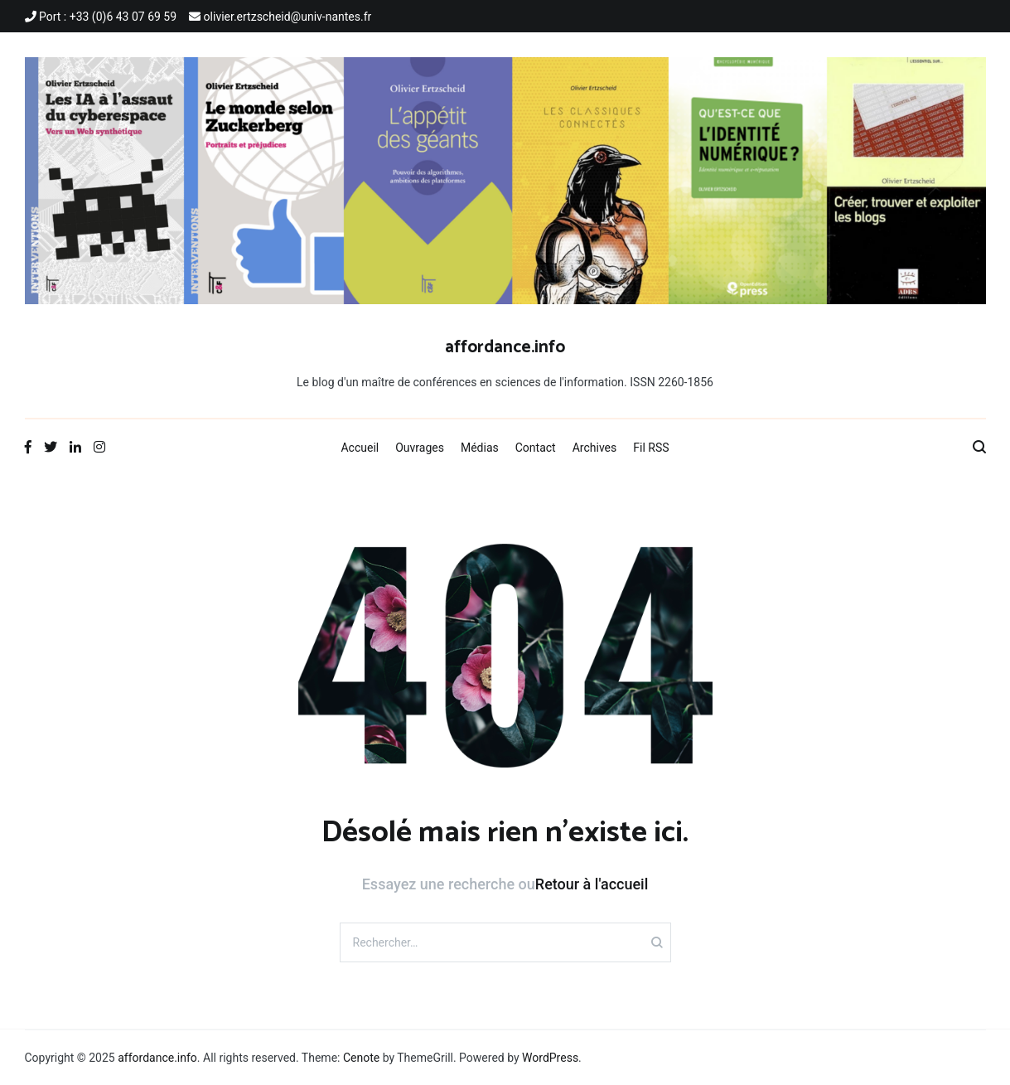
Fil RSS (651, 447)
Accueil (360, 447)
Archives (595, 447)
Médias (480, 447)
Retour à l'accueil (591, 884)
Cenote (361, 1057)
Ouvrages (419, 447)
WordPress (550, 1057)
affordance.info (505, 347)
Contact (535, 447)
